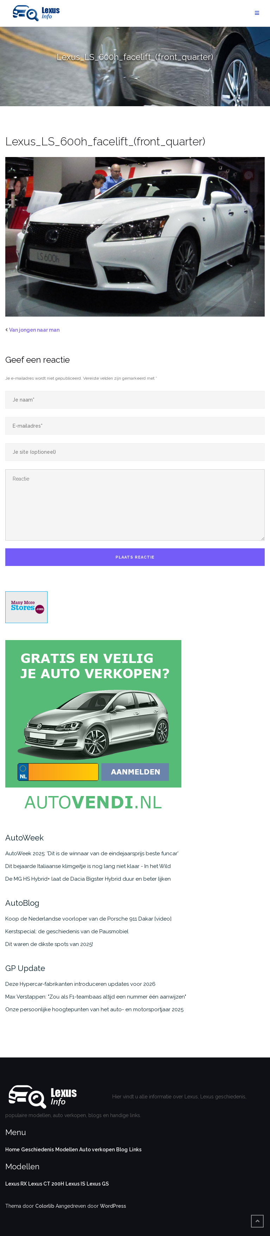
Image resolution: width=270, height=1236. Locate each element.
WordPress (113, 1206)
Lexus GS (98, 1184)
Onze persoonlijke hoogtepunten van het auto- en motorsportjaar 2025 (94, 1009)
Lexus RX (16, 1184)
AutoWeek (24, 837)
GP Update (25, 968)
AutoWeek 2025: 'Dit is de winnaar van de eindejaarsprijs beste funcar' (91, 853)
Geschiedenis (37, 1149)
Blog (122, 1149)
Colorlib (44, 1206)
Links (135, 1149)
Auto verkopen (97, 1149)
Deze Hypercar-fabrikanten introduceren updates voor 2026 (80, 984)
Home (12, 1149)
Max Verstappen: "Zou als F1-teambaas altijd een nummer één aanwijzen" (95, 997)
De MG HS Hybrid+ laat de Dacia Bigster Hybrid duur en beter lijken (88, 879)
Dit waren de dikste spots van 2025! (49, 944)
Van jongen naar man (34, 330)
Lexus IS (75, 1184)
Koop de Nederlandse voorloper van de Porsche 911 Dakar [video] (88, 919)
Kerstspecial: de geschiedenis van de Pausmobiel (66, 931)
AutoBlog (22, 903)
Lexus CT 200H (46, 1184)
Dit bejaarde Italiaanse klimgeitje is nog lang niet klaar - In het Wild (88, 866)
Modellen (66, 1149)
